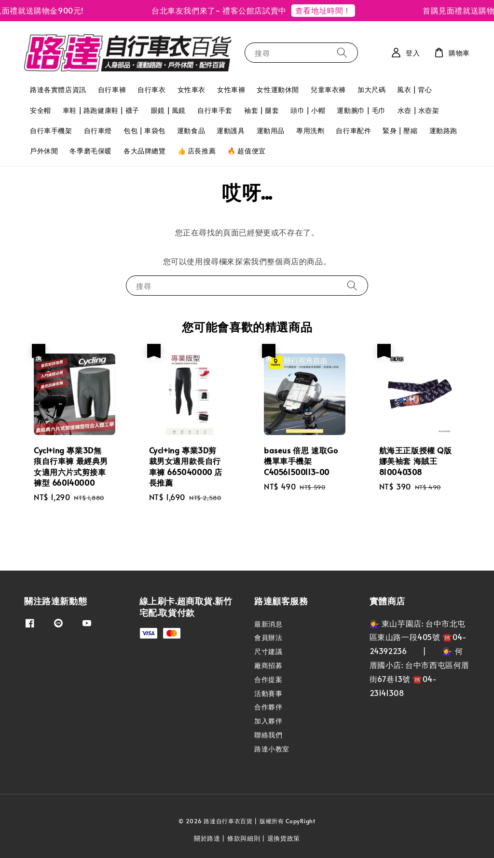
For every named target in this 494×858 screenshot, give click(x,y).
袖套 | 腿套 (261, 110)
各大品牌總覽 (145, 150)
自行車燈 (98, 130)
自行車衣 (151, 89)
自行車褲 (112, 89)
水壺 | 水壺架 (418, 110)
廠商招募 (268, 665)
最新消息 (268, 624)
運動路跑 (443, 130)
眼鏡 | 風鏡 (168, 110)
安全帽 (40, 110)
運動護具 (231, 130)
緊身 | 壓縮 (400, 130)
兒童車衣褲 (328, 89)
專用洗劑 (310, 130)
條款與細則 (244, 838)
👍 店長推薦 (197, 150)
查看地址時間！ (327, 10)
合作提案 (268, 679)
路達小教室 (271, 748)
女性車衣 (192, 89)
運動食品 (191, 130)
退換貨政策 (284, 838)
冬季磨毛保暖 (90, 150)
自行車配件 (353, 130)
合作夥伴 (268, 706)
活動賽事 (268, 693)
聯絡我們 (268, 734)
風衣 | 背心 (414, 89)
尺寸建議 (268, 651)
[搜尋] (342, 52)
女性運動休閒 (278, 89)
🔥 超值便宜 (246, 150)
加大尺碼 (371, 89)
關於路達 (207, 838)
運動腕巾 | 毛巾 (361, 110)
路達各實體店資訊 (58, 89)
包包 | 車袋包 (144, 130)
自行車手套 (215, 110)
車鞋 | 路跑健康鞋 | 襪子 (101, 110)
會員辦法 (268, 637)
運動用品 (271, 130)
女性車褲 (231, 89)
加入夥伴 (268, 720)
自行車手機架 (51, 130)
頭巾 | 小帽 (307, 110)
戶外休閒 (44, 150)
